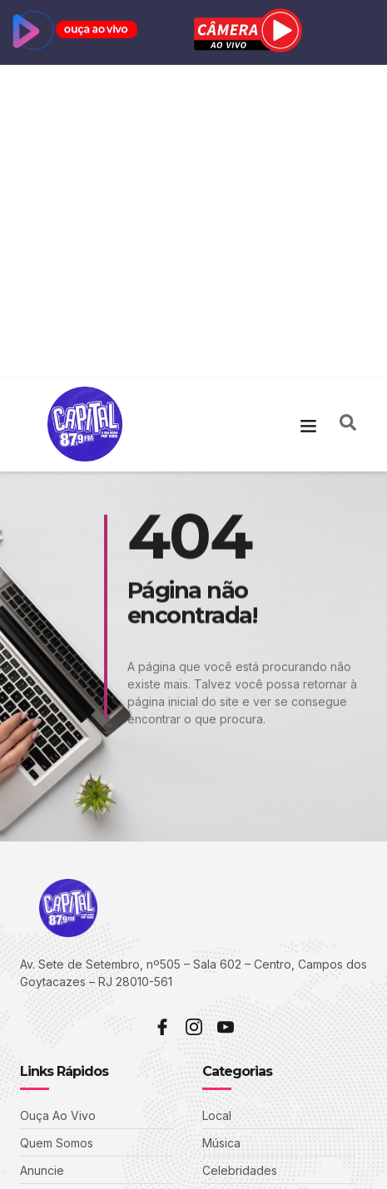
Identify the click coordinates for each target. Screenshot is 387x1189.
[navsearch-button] (348, 111)
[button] (308, 111)
